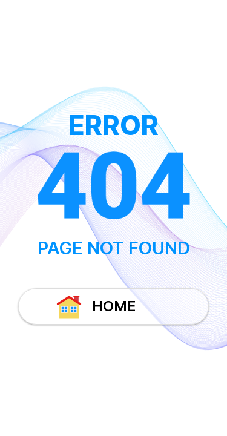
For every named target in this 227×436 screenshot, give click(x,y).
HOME (95, 306)
